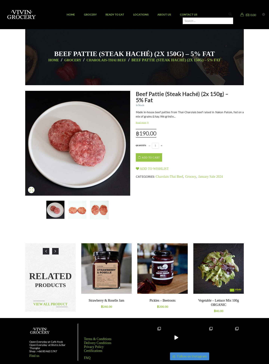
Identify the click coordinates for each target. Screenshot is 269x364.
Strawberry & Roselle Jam (106, 300)
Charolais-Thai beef (106, 60)
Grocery (72, 60)
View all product (50, 304)
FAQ (87, 358)
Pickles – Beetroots (163, 300)
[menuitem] (71, 14)
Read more (141, 122)
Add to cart (151, 157)
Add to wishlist (152, 169)
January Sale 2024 (210, 176)
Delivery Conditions (98, 343)
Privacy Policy (94, 347)
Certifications (93, 351)
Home (53, 60)
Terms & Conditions (98, 339)
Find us (34, 356)
